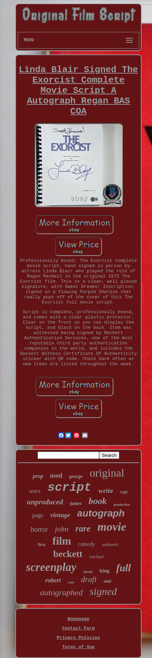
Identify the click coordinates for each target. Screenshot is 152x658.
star (108, 581)
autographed (61, 592)
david (88, 572)
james (75, 503)
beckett (67, 554)
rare (82, 528)
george (76, 476)
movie (111, 526)
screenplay (51, 567)
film (62, 541)
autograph (101, 513)
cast (71, 582)
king (104, 570)
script (69, 488)
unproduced (45, 502)
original (107, 473)
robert (53, 580)
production (122, 504)
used (56, 475)
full (123, 567)
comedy (86, 544)
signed (103, 591)
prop (38, 476)
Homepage (78, 619)
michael (96, 556)
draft (89, 579)
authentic (110, 544)
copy (124, 491)
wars (35, 491)
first (42, 544)
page (37, 515)
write (105, 490)
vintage (60, 515)
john (62, 528)
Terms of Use (78, 647)
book (98, 501)
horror (39, 529)
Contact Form (78, 628)
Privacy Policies (78, 637)
